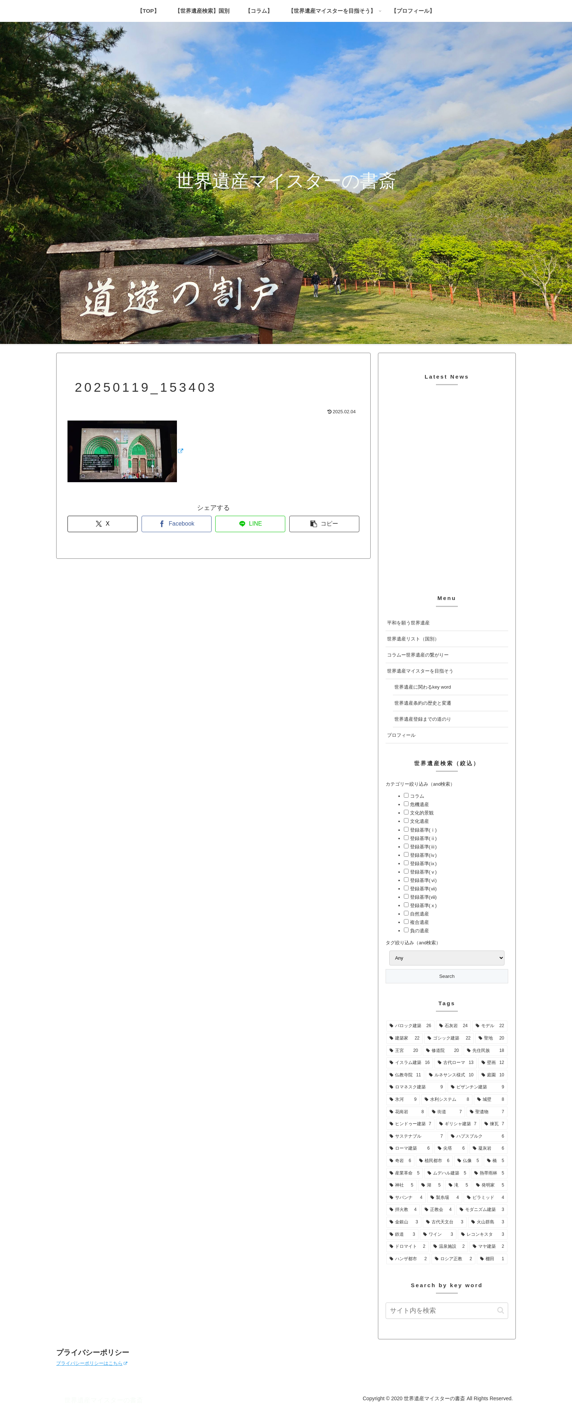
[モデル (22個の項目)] (489, 1026)
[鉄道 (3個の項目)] (402, 1234)
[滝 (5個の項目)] (458, 1185)
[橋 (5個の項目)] (495, 1161)
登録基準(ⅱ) (423, 838)
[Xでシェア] (102, 524)
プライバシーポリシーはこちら (91, 1363)
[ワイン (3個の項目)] (438, 1234)
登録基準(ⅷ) (423, 897)
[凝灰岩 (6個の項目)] (488, 1148)
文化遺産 (419, 821)
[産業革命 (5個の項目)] (404, 1173)
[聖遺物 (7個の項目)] (487, 1112)
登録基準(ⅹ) (423, 905)
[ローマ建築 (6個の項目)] (409, 1148)
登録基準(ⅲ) (423, 846)
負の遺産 (419, 930)
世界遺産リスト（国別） (413, 639)
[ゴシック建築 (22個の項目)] (449, 1038)
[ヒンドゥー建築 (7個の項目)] (410, 1124)
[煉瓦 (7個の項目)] (494, 1124)
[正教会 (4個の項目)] (438, 1209)
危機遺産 (419, 804)
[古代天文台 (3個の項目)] (445, 1222)
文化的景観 (421, 813)
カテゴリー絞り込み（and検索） (420, 784)
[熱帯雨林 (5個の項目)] (489, 1173)
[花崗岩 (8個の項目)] (406, 1112)
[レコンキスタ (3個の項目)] (482, 1234)
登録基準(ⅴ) (423, 872)
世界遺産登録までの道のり (422, 719)
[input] (447, 1310)
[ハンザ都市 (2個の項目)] (408, 1259)
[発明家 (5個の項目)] (490, 1185)
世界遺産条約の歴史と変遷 (422, 703)
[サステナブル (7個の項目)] (416, 1136)
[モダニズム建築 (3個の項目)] (481, 1209)
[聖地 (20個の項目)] (491, 1038)
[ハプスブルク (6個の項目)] (477, 1136)
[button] (324, 524)
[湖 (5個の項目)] (431, 1185)
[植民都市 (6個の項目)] (434, 1161)
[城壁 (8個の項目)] (490, 1099)
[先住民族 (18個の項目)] (485, 1050)
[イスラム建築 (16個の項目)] (409, 1062)
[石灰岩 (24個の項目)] (453, 1026)
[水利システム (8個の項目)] (446, 1099)
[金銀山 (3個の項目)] (403, 1222)
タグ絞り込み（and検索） (413, 942)
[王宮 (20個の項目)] (403, 1050)
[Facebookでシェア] (177, 524)
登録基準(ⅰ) (423, 830)
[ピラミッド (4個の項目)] (485, 1197)
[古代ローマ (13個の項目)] (455, 1062)
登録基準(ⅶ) (423, 888)
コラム (416, 796)
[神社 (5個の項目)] (401, 1185)
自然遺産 (419, 914)
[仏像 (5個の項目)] (468, 1161)
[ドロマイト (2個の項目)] (407, 1246)
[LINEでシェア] (250, 524)
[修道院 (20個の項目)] (442, 1050)
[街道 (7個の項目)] (447, 1112)
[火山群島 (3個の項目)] (487, 1222)
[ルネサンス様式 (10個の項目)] (451, 1075)
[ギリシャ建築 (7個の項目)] (458, 1124)
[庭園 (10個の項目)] (492, 1075)
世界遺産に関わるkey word (422, 687)
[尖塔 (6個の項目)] (451, 1148)
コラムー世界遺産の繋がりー (418, 655)
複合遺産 (419, 922)
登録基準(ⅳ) (423, 855)
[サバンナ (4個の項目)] (406, 1197)
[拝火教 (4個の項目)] (403, 1209)
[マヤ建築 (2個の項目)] (488, 1246)
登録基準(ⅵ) (423, 880)
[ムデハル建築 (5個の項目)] (446, 1173)
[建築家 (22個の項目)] (404, 1038)
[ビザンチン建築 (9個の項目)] (477, 1087)
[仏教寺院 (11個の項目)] (405, 1075)
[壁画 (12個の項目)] (492, 1062)
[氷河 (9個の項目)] (403, 1099)
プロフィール (401, 735)
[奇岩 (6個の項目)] (400, 1161)
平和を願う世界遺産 (408, 623)
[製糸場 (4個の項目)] (444, 1197)
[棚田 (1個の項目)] (492, 1259)
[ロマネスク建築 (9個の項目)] (416, 1087)
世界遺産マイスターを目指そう (420, 671)
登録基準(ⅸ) (423, 863)
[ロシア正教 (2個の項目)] (453, 1259)
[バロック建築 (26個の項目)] (410, 1026)
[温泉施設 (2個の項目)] (449, 1246)
